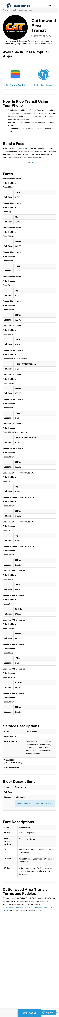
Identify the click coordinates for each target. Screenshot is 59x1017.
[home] (18, 5)
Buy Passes (29, 1012)
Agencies (6, 10)
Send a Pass (19, 148)
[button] (50, 5)
